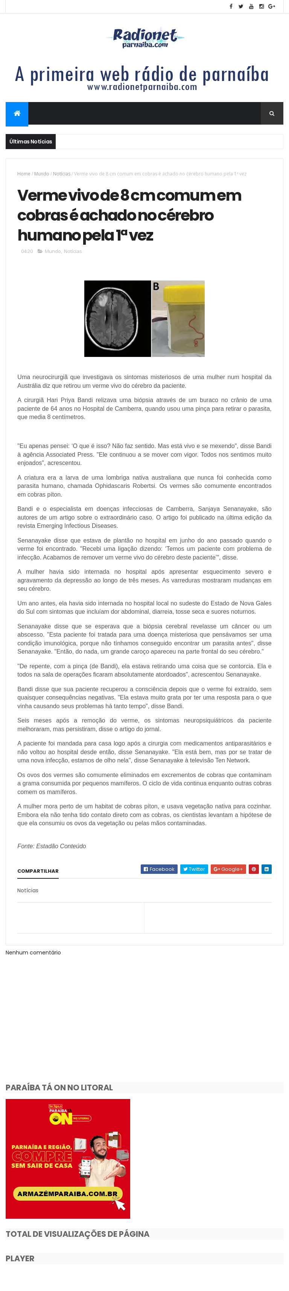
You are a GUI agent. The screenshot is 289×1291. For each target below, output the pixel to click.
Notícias (61, 174)
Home (23, 174)
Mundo (41, 174)
